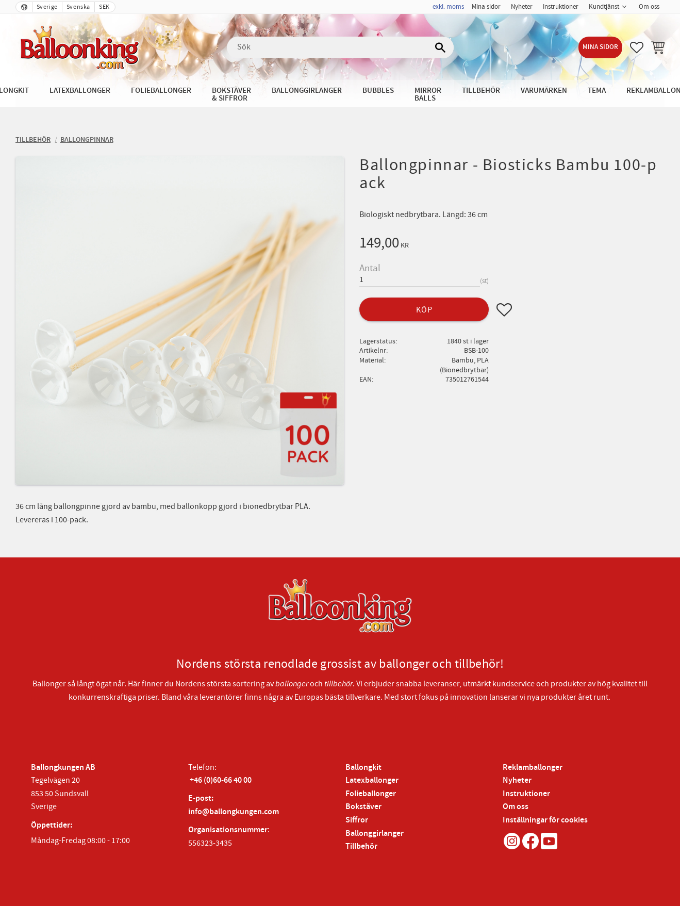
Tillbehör (361, 846)
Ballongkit (363, 767)
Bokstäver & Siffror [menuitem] (231, 94)
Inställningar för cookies (545, 820)
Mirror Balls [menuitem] (427, 94)
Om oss (515, 806)
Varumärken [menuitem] (544, 90)
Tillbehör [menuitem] (481, 90)
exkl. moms (448, 7)
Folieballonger (370, 793)
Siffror (356, 820)
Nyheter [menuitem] (522, 7)
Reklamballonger (532, 767)
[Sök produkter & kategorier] (340, 47)
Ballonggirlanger (374, 833)
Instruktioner (526, 793)
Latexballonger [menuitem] (79, 90)
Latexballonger (372, 780)
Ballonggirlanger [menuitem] (307, 90)
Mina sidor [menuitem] (486, 7)
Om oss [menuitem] (649, 7)
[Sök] (441, 47)
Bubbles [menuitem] (378, 90)
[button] (636, 47)
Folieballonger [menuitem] (161, 90)
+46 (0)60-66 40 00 (221, 780)
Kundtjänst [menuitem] (604, 7)
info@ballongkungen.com (233, 811)
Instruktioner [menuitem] (560, 7)
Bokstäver (363, 806)
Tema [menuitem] (597, 90)
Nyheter (517, 780)
